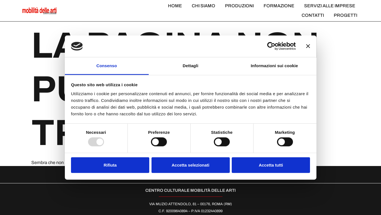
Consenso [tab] (106, 65)
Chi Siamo (203, 5)
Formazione (279, 5)
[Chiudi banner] (308, 46)
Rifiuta (110, 164)
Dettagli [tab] (190, 65)
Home (175, 5)
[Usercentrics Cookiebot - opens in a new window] (271, 46)
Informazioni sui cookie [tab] (274, 65)
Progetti (345, 15)
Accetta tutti (271, 164)
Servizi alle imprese (329, 5)
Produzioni (239, 5)
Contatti (313, 15)
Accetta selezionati (190, 164)
